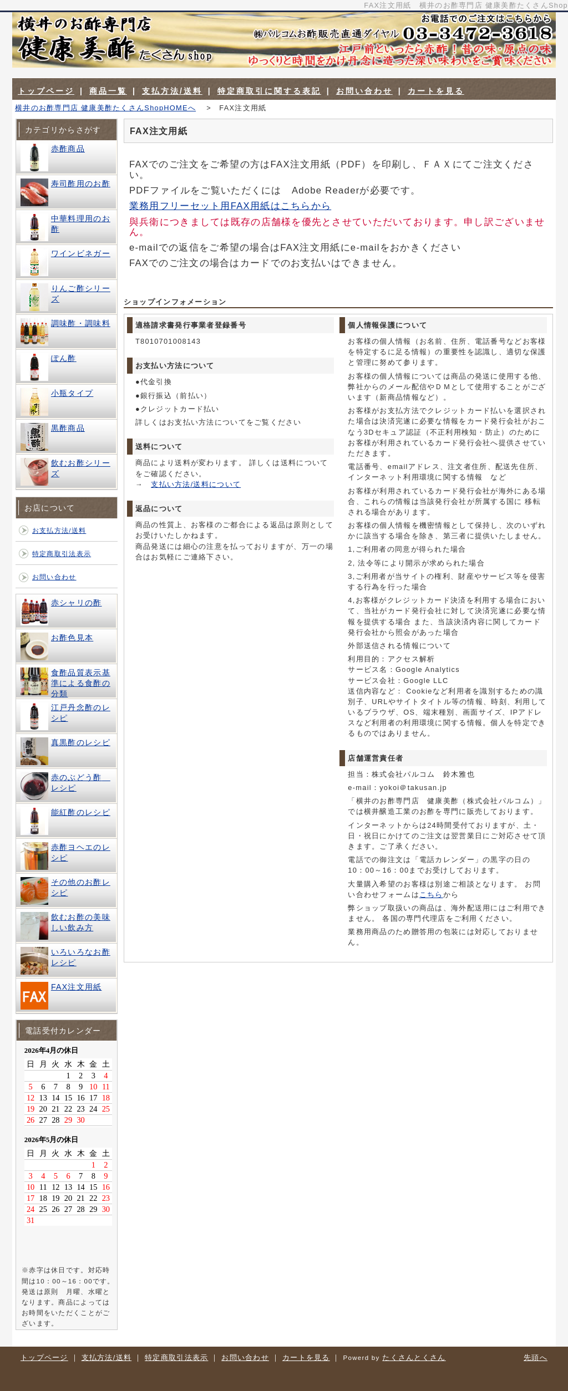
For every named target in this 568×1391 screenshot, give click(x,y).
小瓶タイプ (72, 393)
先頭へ (535, 1357)
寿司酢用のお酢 (80, 183)
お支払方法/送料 (59, 530)
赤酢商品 (68, 148)
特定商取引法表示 (61, 554)
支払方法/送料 (172, 90)
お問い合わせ (364, 90)
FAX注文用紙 (76, 986)
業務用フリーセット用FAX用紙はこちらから (230, 206)
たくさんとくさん (413, 1357)
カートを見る (436, 90)
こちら (431, 894)
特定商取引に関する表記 (269, 90)
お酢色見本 (72, 637)
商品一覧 (108, 90)
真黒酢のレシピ (80, 742)
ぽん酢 (64, 358)
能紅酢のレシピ (80, 812)
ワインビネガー (80, 253)
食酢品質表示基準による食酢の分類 (80, 683)
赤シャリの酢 (76, 602)
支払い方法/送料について (196, 484)
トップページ (46, 90)
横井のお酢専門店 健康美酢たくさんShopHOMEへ (105, 108)
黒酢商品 (68, 428)
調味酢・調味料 (80, 323)
